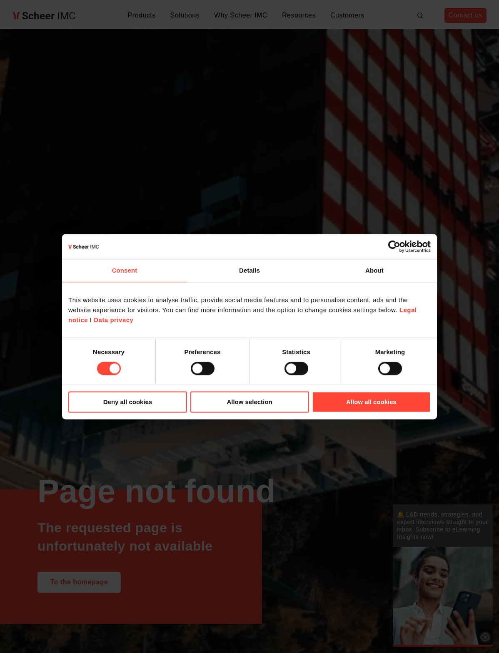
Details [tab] (249, 270)
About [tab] (374, 270)
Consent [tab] (124, 270)
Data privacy (113, 319)
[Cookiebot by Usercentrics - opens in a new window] (394, 246)
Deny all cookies (127, 401)
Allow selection (249, 401)
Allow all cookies (371, 401)
